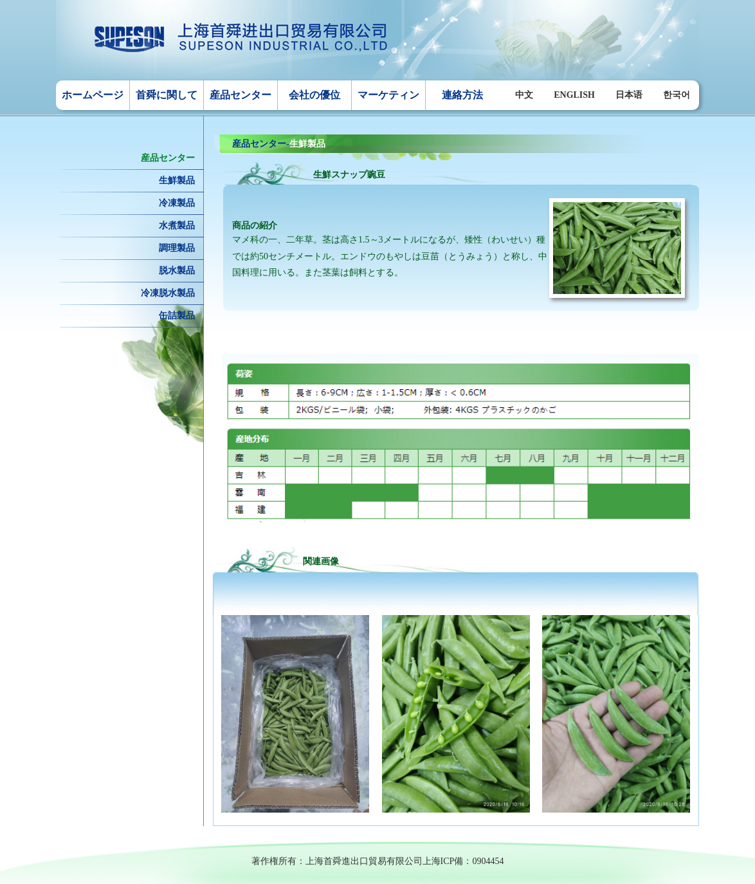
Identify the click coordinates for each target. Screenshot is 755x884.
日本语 (628, 95)
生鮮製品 (177, 180)
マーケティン (388, 94)
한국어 (676, 95)
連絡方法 (462, 94)
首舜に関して (166, 94)
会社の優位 (314, 94)
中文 (524, 95)
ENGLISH (574, 95)
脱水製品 (177, 270)
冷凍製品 (177, 203)
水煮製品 (177, 225)
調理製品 (177, 248)
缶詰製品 (177, 315)
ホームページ (92, 94)
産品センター (240, 94)
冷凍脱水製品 (168, 293)
